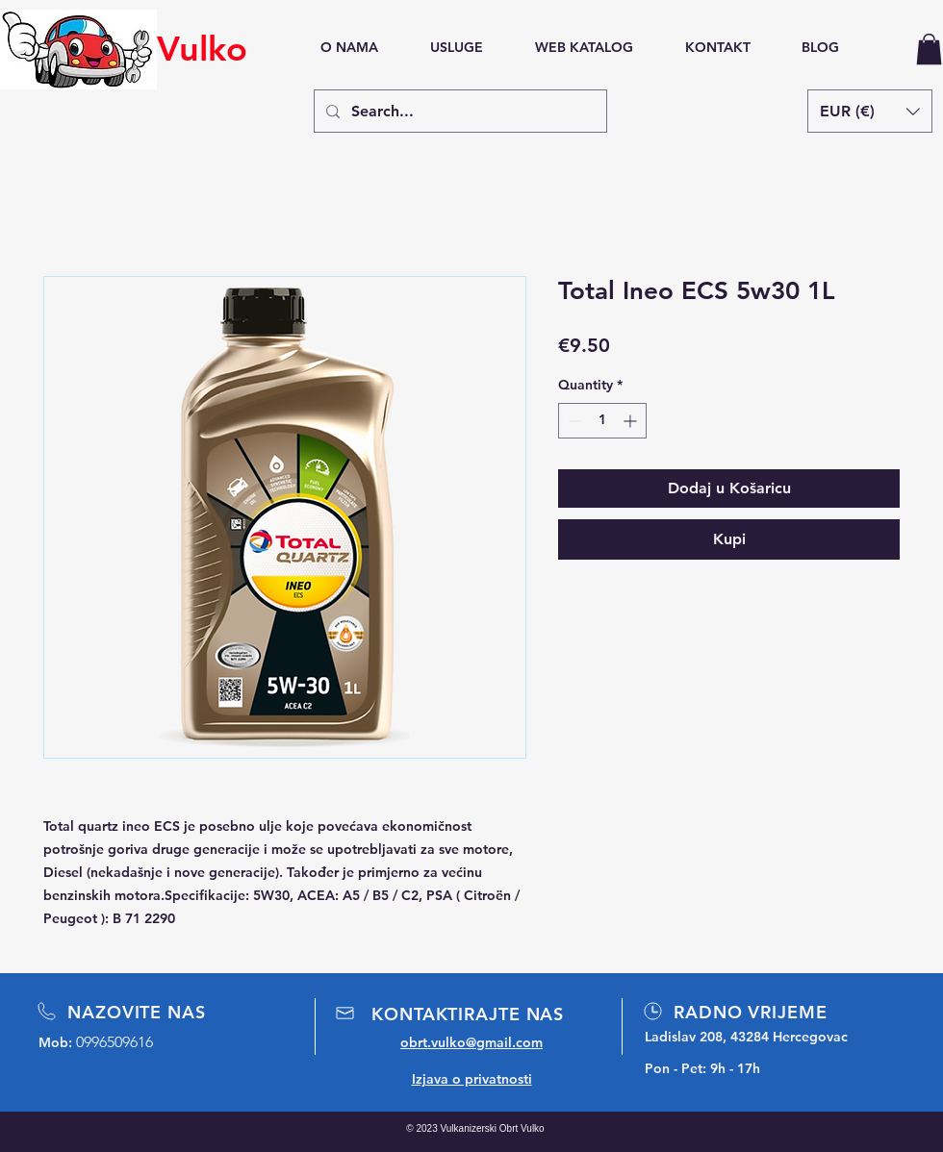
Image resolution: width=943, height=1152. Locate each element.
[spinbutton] (602, 421)
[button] (929, 49)
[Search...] (458, 111)
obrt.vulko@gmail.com (471, 1042)
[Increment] (632, 421)
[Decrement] (573, 421)
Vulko (202, 48)
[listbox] (869, 111)
